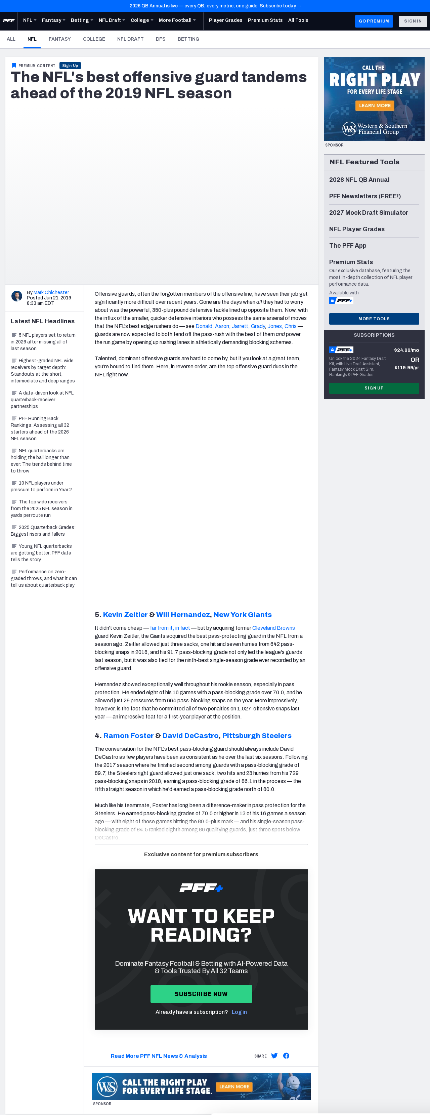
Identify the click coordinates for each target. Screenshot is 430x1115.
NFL (34, 39)
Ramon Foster (128, 530)
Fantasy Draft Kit (133, 1007)
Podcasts (360, 990)
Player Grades (130, 974)
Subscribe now (201, 789)
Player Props (128, 948)
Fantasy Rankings (134, 1016)
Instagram (360, 957)
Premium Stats (131, 982)
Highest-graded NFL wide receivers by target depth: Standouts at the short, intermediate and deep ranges (43, 370)
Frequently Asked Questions (255, 1003)
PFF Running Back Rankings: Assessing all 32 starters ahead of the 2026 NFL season (40, 428)
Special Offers (239, 957)
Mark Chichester (51, 292)
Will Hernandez (183, 409)
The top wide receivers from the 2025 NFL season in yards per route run (42, 508)
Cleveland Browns (273, 423)
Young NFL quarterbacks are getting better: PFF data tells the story (41, 553)
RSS (354, 999)
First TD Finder (130, 957)
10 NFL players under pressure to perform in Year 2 (41, 486)
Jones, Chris (282, 326)
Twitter (357, 948)
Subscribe (235, 948)
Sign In (413, 21)
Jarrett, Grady (248, 326)
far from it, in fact (170, 423)
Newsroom (17, 957)
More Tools (374, 319)
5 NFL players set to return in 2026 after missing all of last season (43, 342)
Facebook (360, 974)
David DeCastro (190, 530)
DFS (161, 39)
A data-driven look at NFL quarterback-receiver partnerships (42, 399)
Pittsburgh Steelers (257, 530)
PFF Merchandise (242, 965)
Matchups (126, 999)
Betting (188, 39)
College (94, 39)
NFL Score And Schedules (143, 965)
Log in (239, 807)
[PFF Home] (9, 21)
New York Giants (242, 409)
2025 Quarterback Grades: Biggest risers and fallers (43, 531)
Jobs (10, 948)
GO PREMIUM (374, 21)
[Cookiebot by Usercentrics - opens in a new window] (43, 1102)
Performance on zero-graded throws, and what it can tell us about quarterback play (44, 578)
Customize (374, 1069)
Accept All (374, 1046)
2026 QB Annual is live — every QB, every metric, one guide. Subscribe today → (216, 5)
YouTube (359, 965)
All (11, 39)
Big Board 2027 (131, 1024)
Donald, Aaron (212, 326)
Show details (103, 1102)
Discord (357, 982)
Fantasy (60, 39)
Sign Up (70, 66)
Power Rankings (132, 990)
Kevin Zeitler (125, 409)
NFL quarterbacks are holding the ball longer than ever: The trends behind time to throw (41, 460)
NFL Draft (130, 39)
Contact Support (243, 995)
